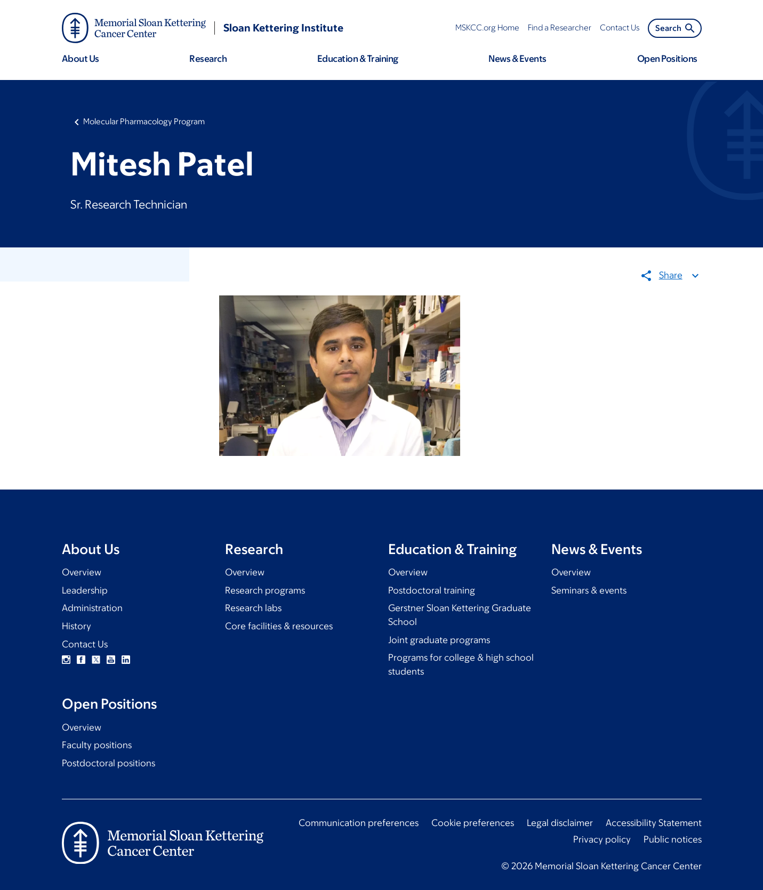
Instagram (66, 659)
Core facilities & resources (279, 626)
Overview (81, 572)
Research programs (265, 590)
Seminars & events (589, 590)
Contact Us (85, 644)
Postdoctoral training (431, 590)
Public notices (673, 839)
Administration (92, 608)
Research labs (253, 608)
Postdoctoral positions (108, 763)
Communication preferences (359, 822)
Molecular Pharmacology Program (144, 121)
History (76, 626)
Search (675, 28)
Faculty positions (97, 745)
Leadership (85, 590)
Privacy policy (602, 839)
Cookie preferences (472, 822)
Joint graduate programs (439, 640)
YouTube (111, 659)
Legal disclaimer (560, 822)
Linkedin (126, 659)
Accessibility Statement (654, 822)
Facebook (81, 659)
